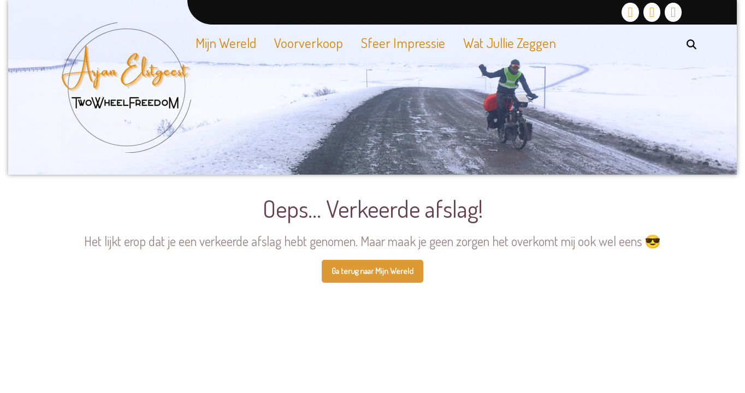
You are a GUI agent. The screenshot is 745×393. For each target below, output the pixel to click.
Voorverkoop (308, 42)
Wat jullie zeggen (509, 42)
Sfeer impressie (403, 42)
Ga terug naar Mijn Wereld (377, 274)
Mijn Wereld (226, 42)
